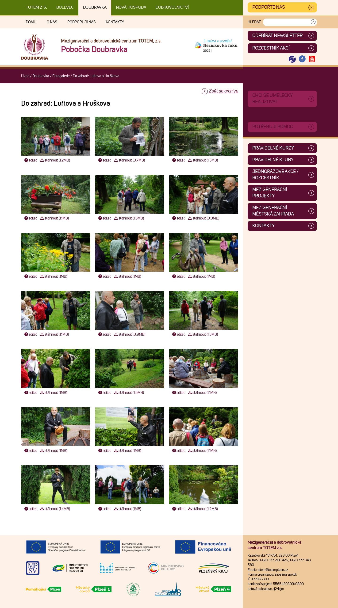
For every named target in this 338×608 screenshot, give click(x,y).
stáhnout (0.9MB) (203, 218)
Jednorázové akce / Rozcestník (275, 174)
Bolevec (65, 7)
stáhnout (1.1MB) (54, 218)
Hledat (254, 22)
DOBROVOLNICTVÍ (172, 7)
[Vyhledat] (313, 22)
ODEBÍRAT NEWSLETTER (277, 35)
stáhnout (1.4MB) (54, 509)
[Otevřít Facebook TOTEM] (302, 59)
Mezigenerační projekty (269, 192)
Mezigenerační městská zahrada (273, 210)
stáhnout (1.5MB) (128, 393)
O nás (52, 22)
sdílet (30, 160)
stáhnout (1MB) (53, 276)
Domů (31, 22)
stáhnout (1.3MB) (202, 160)
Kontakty (115, 22)
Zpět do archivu (223, 91)
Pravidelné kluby (273, 160)
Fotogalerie (61, 76)
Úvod (25, 76)
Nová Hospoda (131, 7)
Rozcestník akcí (271, 48)
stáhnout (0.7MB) (129, 160)
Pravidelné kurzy (273, 148)
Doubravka (95, 7)
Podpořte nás (268, 7)
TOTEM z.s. (36, 7)
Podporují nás (81, 22)
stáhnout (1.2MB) (54, 160)
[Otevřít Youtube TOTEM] (312, 59)
